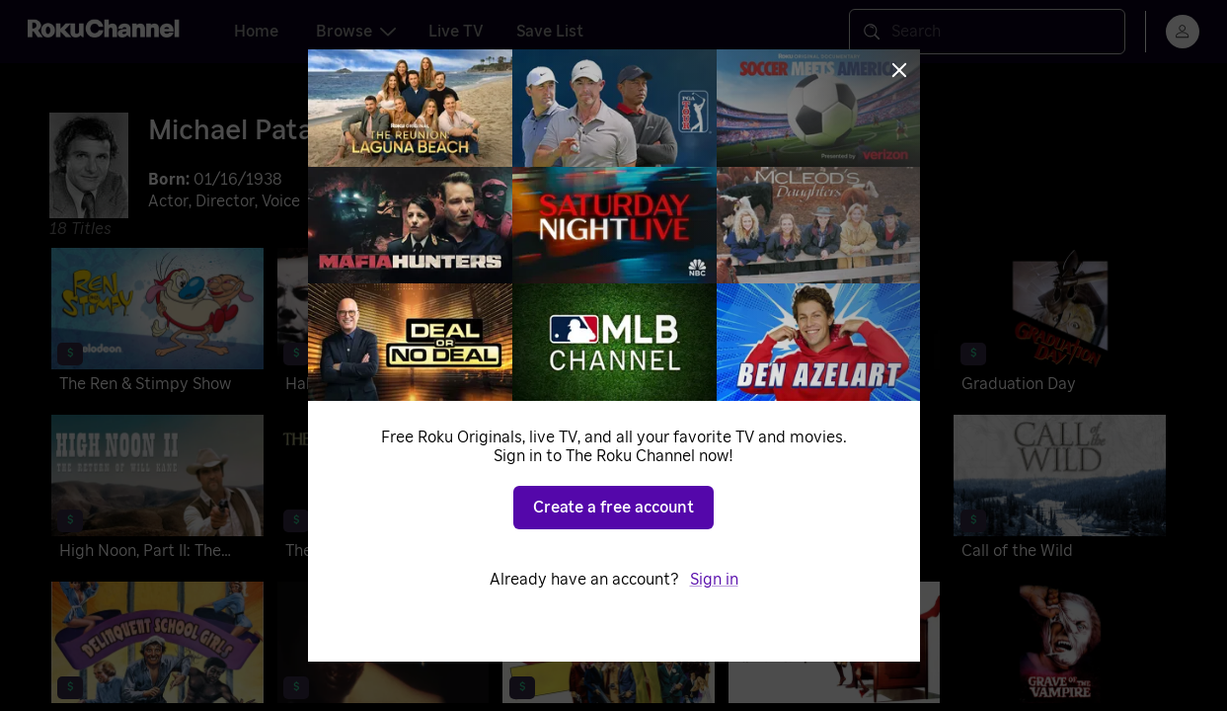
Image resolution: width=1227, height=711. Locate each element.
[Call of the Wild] (1060, 491)
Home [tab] (256, 32)
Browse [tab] (356, 32)
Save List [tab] (549, 32)
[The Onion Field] (383, 491)
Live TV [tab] (456, 32)
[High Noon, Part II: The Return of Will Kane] (157, 491)
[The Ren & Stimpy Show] (157, 324)
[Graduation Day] (1060, 324)
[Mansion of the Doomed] (835, 491)
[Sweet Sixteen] (835, 324)
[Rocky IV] (608, 324)
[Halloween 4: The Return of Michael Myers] (383, 324)
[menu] (1182, 31)
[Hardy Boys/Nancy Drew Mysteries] (608, 491)
